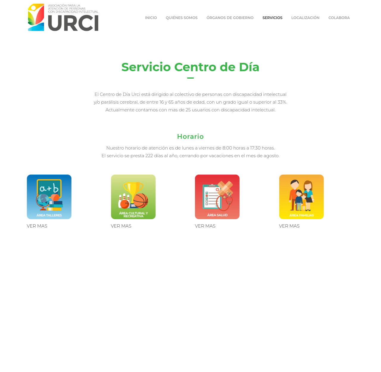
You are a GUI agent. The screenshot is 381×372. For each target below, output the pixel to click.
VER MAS (37, 226)
